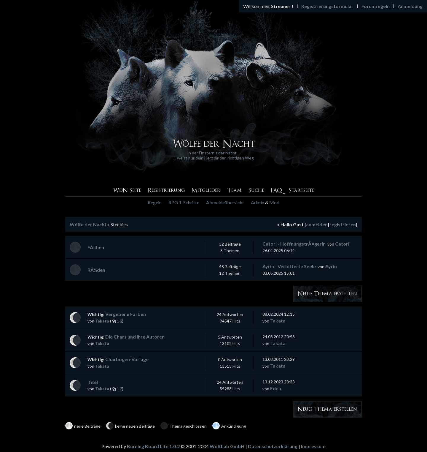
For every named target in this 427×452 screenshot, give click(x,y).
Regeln (155, 202)
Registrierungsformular (327, 6)
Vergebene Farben (125, 314)
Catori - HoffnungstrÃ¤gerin (294, 243)
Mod (274, 202)
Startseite (301, 190)
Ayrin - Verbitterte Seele (289, 266)
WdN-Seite (127, 190)
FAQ (276, 190)
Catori (342, 243)
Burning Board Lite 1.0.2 (153, 446)
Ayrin (331, 266)
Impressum (313, 446)
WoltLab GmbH (227, 446)
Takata (102, 320)
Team (234, 190)
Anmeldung (410, 6)
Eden (275, 388)
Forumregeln (375, 6)
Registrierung (166, 190)
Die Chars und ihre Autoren (135, 336)
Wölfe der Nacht (88, 224)
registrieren (342, 224)
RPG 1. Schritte (183, 202)
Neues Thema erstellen (327, 294)
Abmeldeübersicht (225, 202)
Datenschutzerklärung (272, 446)
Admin (257, 202)
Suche (256, 190)
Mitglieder (206, 190)
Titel (92, 382)
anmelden (317, 224)
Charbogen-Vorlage (127, 359)
